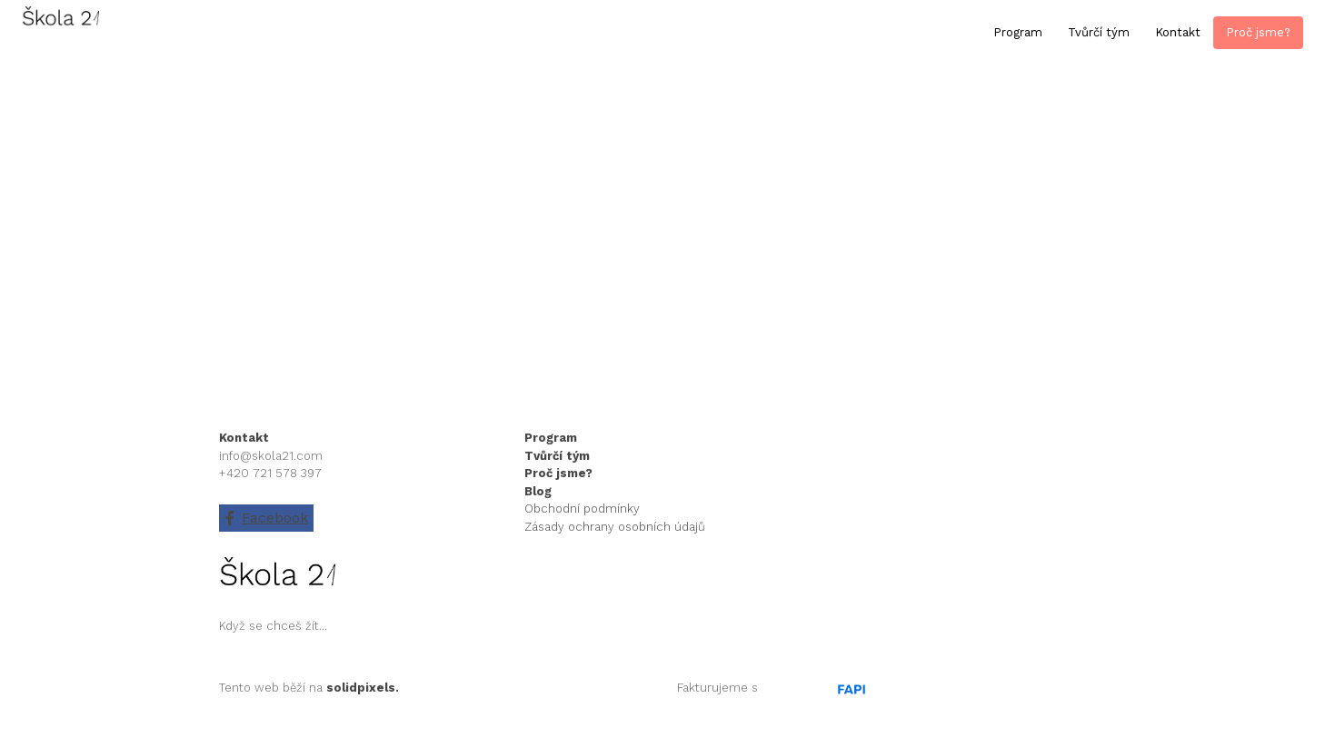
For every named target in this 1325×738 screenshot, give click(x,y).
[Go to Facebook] (266, 518)
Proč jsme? (558, 473)
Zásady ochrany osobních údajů (614, 527)
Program (552, 437)
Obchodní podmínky (582, 508)
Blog (538, 491)
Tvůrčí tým (557, 456)
